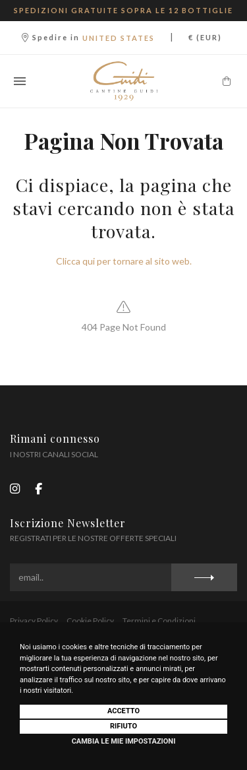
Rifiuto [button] (123, 726)
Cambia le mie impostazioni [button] (124, 741)
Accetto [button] (123, 711)
